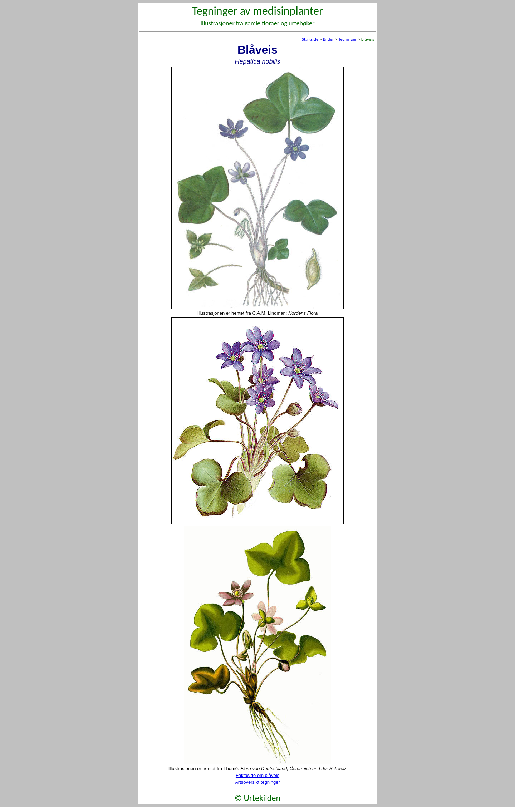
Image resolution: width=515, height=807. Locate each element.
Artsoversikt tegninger (257, 782)
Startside (310, 39)
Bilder (328, 39)
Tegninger (347, 39)
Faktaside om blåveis (257, 775)
